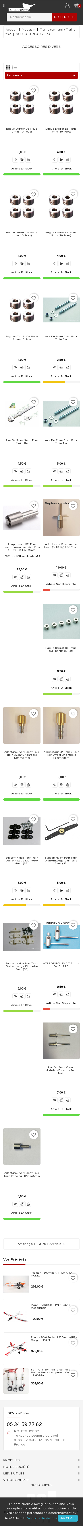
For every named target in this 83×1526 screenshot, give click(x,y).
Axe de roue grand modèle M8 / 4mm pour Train (61, 1070)
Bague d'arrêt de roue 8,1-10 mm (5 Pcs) (61, 649)
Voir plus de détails (42, 1518)
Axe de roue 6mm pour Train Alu (61, 442)
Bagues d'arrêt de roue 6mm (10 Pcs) (22, 338)
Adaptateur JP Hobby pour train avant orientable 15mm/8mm (61, 755)
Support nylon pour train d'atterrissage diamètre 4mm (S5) (22, 860)
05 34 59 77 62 (24, 1424)
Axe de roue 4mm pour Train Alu (61, 338)
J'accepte (67, 1518)
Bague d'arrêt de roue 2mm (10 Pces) (22, 130)
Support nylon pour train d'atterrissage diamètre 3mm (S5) (61, 860)
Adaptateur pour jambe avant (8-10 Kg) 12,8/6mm (61, 546)
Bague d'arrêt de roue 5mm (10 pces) (61, 234)
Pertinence (42, 75)
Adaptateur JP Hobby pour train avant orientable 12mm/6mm (21, 755)
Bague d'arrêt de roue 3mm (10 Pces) (61, 130)
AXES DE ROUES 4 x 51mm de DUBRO (61, 965)
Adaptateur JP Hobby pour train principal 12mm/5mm (22, 1174)
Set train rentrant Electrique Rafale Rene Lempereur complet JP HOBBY (54, 1372)
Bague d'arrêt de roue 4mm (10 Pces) (22, 234)
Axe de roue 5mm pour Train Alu (22, 442)
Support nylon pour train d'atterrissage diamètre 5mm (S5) (22, 966)
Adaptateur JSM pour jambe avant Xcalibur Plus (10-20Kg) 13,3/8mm (22, 547)
